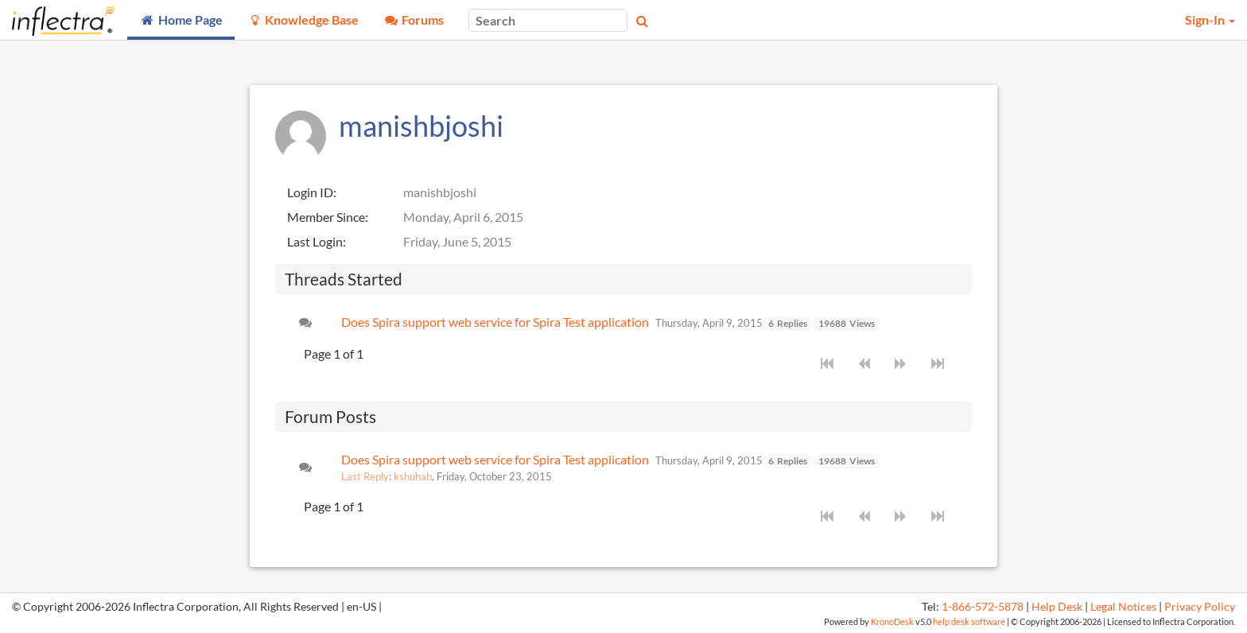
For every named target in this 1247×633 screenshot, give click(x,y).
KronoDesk (892, 621)
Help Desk (1056, 606)
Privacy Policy (1199, 606)
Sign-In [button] (1210, 19)
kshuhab (413, 476)
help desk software (969, 621)
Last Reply (365, 476)
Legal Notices (1123, 606)
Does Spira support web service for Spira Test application (495, 321)
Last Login (315, 241)
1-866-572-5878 (983, 606)
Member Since (326, 216)
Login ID (310, 192)
